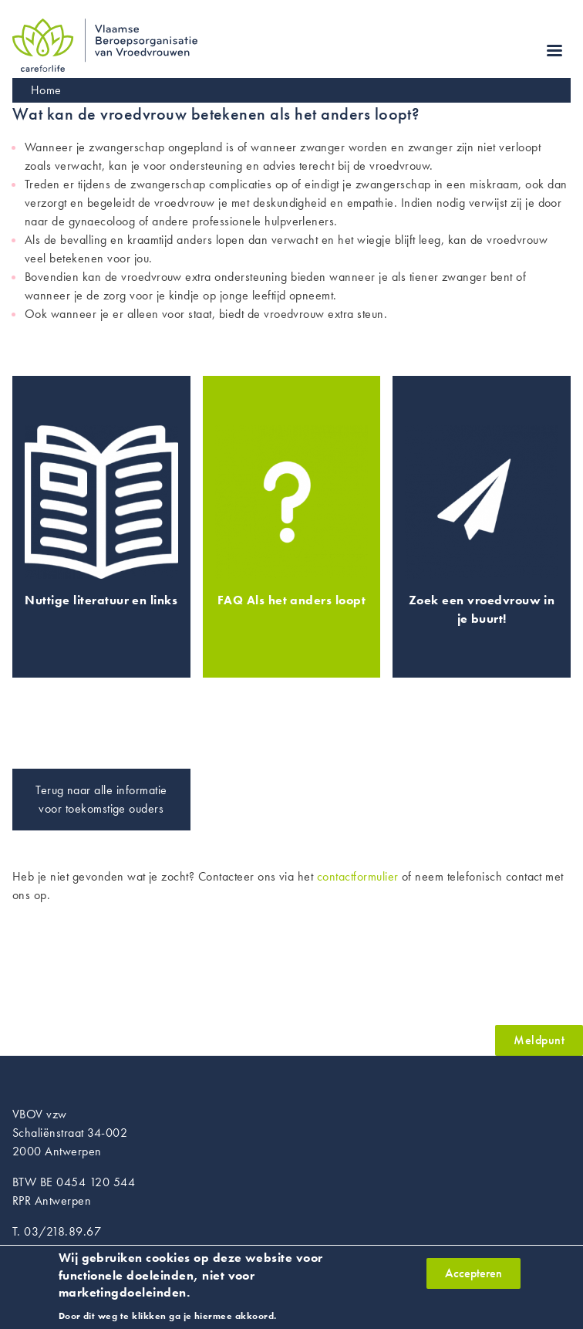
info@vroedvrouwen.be (72, 1250)
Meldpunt (539, 1040)
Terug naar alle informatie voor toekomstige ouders (101, 799)
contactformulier (358, 876)
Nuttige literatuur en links (101, 600)
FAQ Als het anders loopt (291, 600)
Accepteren (473, 1281)
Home (46, 90)
